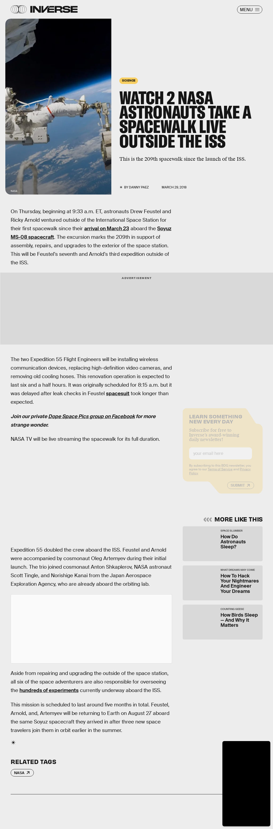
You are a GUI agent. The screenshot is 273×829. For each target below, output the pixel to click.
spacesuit (117, 393)
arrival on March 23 (106, 228)
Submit (238, 489)
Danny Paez (139, 187)
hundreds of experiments (49, 690)
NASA (19, 772)
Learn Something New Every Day (215, 422)
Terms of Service (220, 473)
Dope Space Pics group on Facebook (91, 416)
